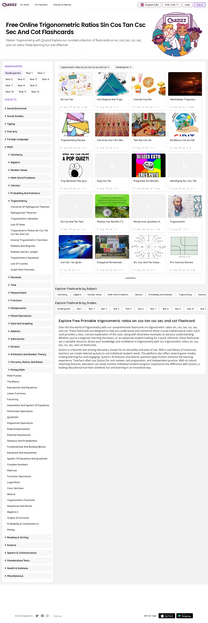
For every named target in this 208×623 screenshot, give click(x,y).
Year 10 (9, 91)
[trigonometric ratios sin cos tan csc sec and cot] (85, 67)
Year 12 (35, 91)
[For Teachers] (41, 4)
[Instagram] (47, 616)
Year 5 (33, 79)
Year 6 (45, 79)
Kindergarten (13, 73)
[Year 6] (140, 308)
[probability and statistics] (160, 294)
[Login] (187, 4)
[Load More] (130, 278)
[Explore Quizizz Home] (9, 5)
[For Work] (25, 4)
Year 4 (21, 79)
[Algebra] (77, 294)
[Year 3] (103, 308)
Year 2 (41, 73)
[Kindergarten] (124, 67)
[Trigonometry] (185, 294)
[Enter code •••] (171, 4)
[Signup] (200, 4)
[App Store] (167, 615)
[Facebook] (42, 616)
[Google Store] (184, 615)
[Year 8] (165, 308)
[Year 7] (153, 308)
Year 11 (22, 91)
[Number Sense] (94, 294)
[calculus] (138, 294)
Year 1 (29, 73)
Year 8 (21, 85)
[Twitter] (37, 616)
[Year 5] (128, 308)
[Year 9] (177, 308)
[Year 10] (190, 308)
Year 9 (33, 85)
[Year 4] (116, 308)
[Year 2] (91, 308)
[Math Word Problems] (118, 294)
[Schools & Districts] (62, 4)
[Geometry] (62, 294)
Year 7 (9, 85)
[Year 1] (79, 308)
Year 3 (8, 79)
